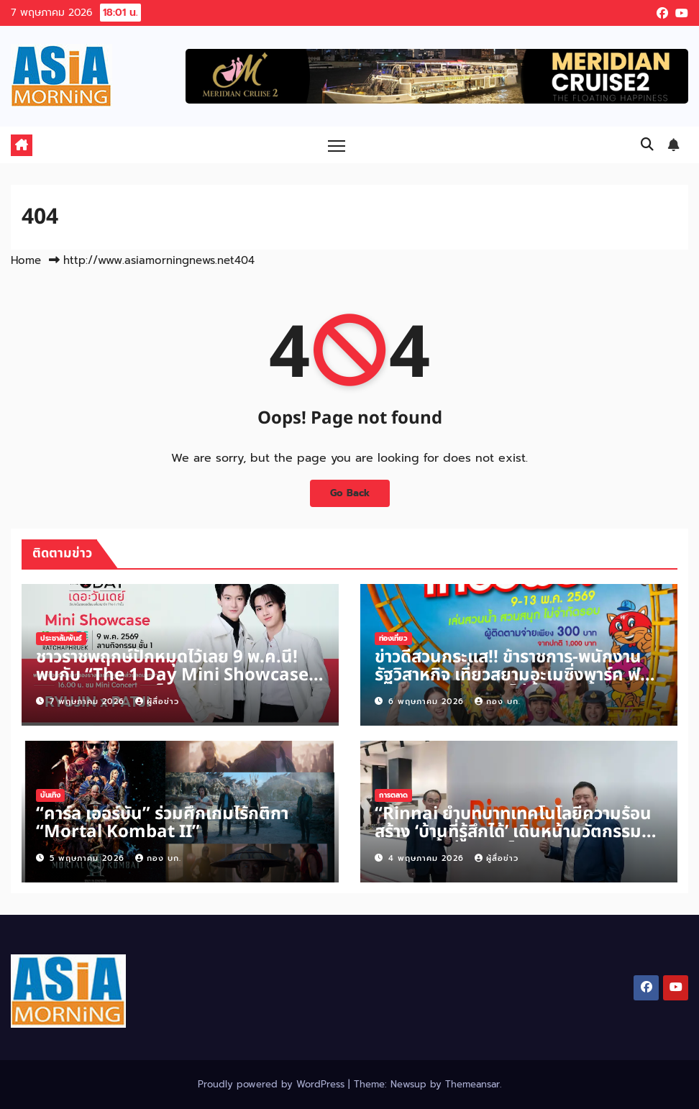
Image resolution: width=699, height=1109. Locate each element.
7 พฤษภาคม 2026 (89, 701)
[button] (647, 144)
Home (26, 260)
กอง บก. (498, 701)
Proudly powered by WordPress (273, 1084)
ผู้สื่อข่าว (157, 701)
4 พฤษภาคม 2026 (427, 858)
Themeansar (472, 1084)
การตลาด (393, 795)
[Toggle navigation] (337, 145)
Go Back (349, 493)
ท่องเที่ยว (393, 638)
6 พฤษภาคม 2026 (427, 701)
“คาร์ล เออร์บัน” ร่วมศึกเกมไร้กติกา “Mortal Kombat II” (162, 823)
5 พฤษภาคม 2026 (89, 858)
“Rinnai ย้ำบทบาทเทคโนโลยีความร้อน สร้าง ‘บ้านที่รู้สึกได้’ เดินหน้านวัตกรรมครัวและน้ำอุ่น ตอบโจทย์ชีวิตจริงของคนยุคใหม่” (515, 841)
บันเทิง (50, 795)
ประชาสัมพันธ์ (61, 638)
